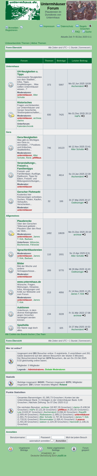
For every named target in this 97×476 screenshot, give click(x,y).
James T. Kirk (77, 294)
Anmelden (11, 27)
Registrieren (14, 28)
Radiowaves (46, 414)
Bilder (20, 263)
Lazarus (80, 419)
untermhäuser (24, 95)
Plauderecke (24, 221)
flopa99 (82, 412)
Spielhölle (23, 325)
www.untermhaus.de (29, 281)
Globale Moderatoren (55, 369)
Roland (63, 384)
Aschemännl (77, 86)
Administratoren (36, 369)
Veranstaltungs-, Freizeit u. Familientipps (26, 166)
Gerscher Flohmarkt (28, 191)
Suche (87, 32)
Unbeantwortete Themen (17, 43)
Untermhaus (12, 66)
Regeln (81, 26)
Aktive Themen (38, 43)
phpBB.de (62, 456)
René (28, 158)
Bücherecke (23, 244)
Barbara (29, 239)
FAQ (76, 32)
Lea (19, 412)
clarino (20, 120)
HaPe (77, 116)
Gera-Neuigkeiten (27, 137)
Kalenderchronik (25, 126)
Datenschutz (65, 26)
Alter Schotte (77, 149)
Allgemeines (12, 216)
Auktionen (23, 307)
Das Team (41, 334)
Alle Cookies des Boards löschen (20, 334)
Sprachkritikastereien (29, 250)
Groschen (86, 27)
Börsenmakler (46, 419)
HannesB (74, 422)
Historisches (24, 102)
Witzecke (34, 242)
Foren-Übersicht (14, 48)
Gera (8, 132)
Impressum (47, 26)
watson (43, 422)
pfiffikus (37, 158)
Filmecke (34, 244)
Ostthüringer (77, 202)
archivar (37, 118)
